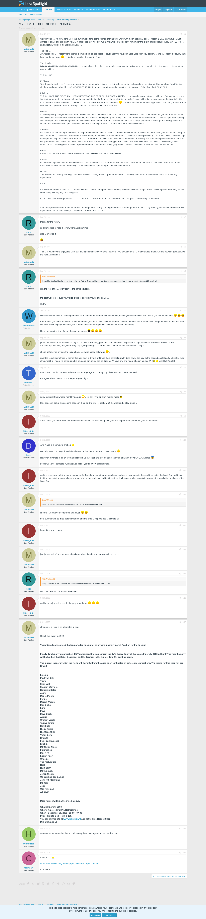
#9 (185, 416)
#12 (184, 494)
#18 (184, 828)
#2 (185, 217)
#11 (184, 470)
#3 (185, 247)
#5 (185, 310)
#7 (185, 368)
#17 (184, 622)
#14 (184, 549)
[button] (70, 9)
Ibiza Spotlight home (30, 9)
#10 (184, 440)
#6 (185, 338)
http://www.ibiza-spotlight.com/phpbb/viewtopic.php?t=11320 (69, 863)
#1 (185, 34)
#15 (184, 574)
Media (77, 9)
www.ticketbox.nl (72, 819)
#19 (184, 853)
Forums (48, 9)
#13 (184, 525)
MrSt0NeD (25, 28)
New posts (23, 14)
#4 (185, 271)
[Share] (181, 34)
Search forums (36, 14)
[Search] (180, 9)
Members (107, 9)
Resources (91, 9)
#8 (185, 392)
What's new (62, 9)
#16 (184, 598)
